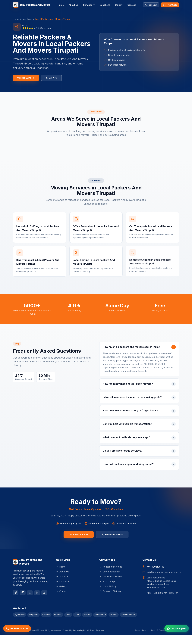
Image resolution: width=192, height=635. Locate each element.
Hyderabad (20, 614)
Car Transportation (110, 576)
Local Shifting (108, 586)
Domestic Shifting (110, 591)
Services (89, 5)
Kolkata (87, 614)
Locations (105, 5)
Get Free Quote (170, 5)
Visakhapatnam (128, 614)
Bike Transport (108, 581)
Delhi (68, 614)
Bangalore (33, 614)
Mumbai (57, 614)
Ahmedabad (100, 614)
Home (61, 5)
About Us (73, 5)
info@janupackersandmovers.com (164, 572)
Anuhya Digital (79, 630)
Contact (131, 5)
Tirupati (113, 614)
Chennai (46, 614)
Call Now (151, 5)
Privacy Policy (141, 630)
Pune (77, 614)
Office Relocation (109, 571)
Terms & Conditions (159, 630)
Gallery (118, 5)
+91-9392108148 (112, 534)
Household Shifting (110, 566)
